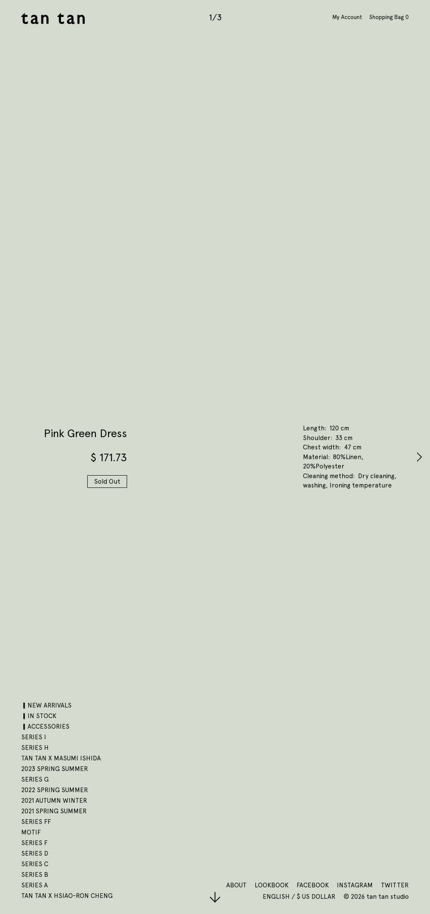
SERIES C (34, 864)
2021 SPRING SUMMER (54, 811)
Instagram (355, 885)
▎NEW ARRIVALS (46, 705)
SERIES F (34, 843)
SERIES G (35, 779)
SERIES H (35, 748)
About (236, 885)
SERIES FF (36, 822)
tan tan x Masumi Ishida (61, 758)
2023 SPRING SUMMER (54, 769)
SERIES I (33, 737)
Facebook (313, 885)
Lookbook (272, 885)
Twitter (395, 885)
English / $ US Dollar (300, 896)
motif (31, 832)
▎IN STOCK (38, 716)
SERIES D (34, 853)
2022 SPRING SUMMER (54, 790)
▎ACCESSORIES (45, 726)
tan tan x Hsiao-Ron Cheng (67, 896)
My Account (347, 17)
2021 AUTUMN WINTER (54, 800)
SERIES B (34, 874)
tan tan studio (53, 18)
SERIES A (34, 885)
